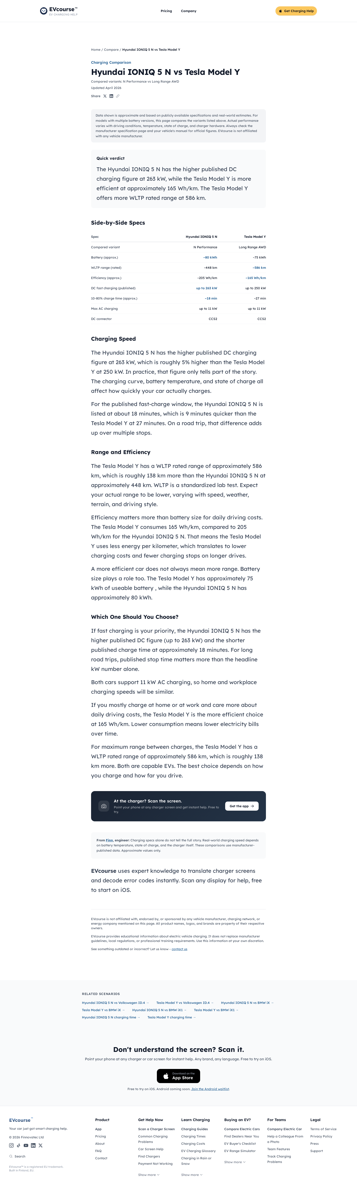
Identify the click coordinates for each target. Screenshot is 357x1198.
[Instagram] (11, 1145)
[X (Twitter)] (40, 1145)
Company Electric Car (284, 1129)
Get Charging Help (296, 11)
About (100, 1144)
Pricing (166, 11)
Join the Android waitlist (210, 1089)
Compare (111, 50)
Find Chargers (149, 1156)
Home (95, 50)
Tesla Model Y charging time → (172, 1017)
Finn (109, 840)
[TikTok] (18, 1145)
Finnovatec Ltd (32, 1137)
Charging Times (193, 1136)
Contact (101, 1158)
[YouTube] (26, 1145)
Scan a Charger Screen (156, 1129)
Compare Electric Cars (242, 1129)
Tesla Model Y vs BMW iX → (103, 1010)
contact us (179, 949)
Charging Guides (194, 1129)
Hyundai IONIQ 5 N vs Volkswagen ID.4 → (115, 1003)
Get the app (242, 806)
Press (314, 1144)
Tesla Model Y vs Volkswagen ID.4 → (185, 1003)
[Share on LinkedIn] (111, 96)
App (98, 1129)
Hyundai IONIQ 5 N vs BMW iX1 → (159, 1010)
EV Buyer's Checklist (240, 1144)
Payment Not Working (155, 1164)
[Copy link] (118, 96)
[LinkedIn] (33, 1145)
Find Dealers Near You (241, 1136)
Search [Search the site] (17, 1156)
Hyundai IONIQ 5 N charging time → (111, 1017)
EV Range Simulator (240, 1151)
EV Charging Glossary (198, 1151)
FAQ (98, 1151)
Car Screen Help (150, 1149)
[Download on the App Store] (178, 1076)
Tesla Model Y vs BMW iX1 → (216, 1010)
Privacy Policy (321, 1136)
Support (316, 1151)
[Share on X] (105, 96)
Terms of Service (323, 1129)
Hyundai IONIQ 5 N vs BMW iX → (247, 1003)
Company (188, 11)
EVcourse (21, 1120)
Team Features (278, 1149)
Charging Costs (193, 1144)
